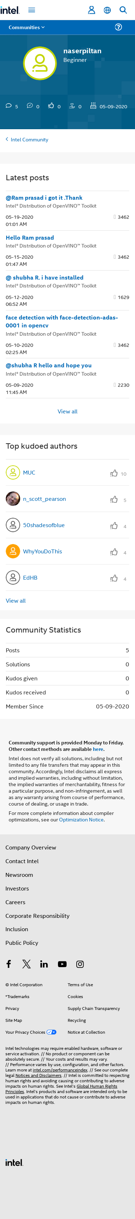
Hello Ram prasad (30, 237)
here (98, 749)
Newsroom (19, 874)
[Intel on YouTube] (62, 965)
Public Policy (21, 942)
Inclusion (16, 929)
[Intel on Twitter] (27, 965)
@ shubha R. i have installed (45, 277)
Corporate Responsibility (37, 915)
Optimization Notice (81, 819)
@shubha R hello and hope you (49, 365)
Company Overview (30, 847)
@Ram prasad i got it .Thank (44, 197)
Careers (15, 902)
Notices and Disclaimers (38, 1074)
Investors (17, 888)
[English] (107, 10)
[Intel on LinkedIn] (44, 965)
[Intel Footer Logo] (14, 1161)
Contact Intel (22, 861)
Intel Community (29, 139)
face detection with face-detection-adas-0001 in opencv (62, 321)
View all (67, 411)
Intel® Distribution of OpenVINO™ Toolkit (51, 205)
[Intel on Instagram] (80, 965)
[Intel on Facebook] (9, 965)
